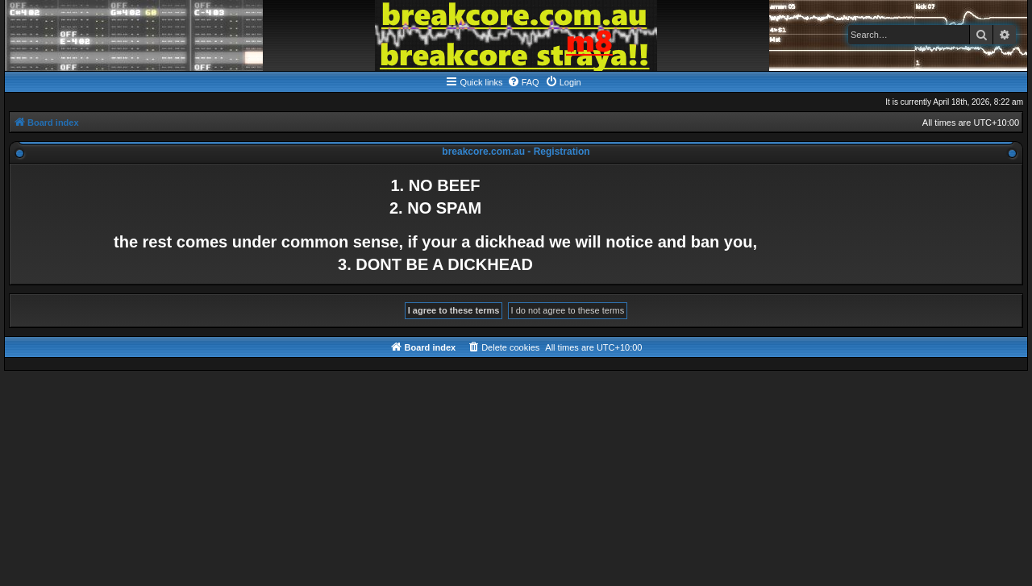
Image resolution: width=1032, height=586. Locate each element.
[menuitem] (523, 82)
